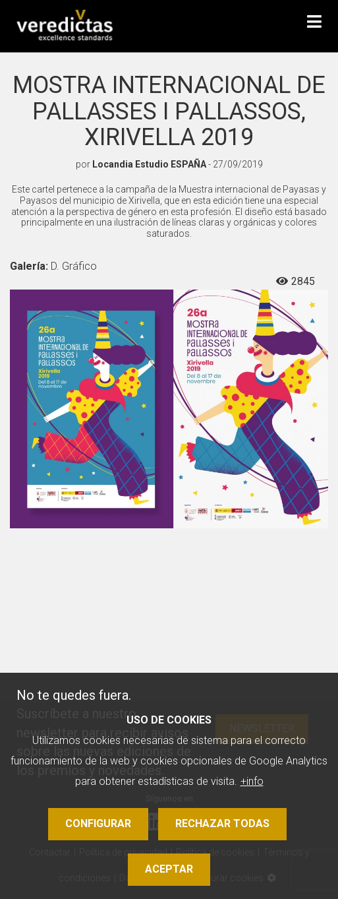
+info (252, 781)
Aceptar (169, 869)
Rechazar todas (222, 823)
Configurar (98, 823)
